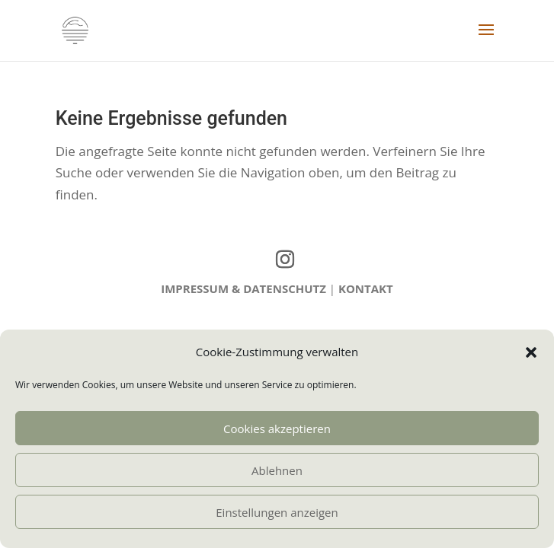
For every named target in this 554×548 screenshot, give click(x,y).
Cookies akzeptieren (277, 428)
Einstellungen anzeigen (277, 512)
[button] (531, 352)
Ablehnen (277, 470)
